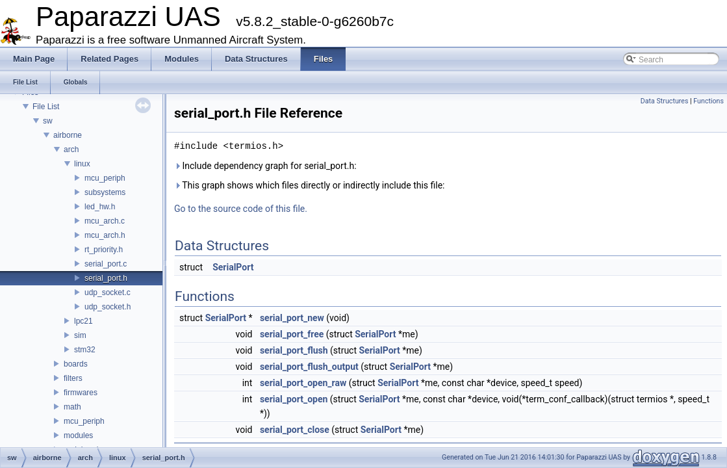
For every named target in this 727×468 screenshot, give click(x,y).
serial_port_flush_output (309, 366)
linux (82, 163)
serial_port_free (292, 334)
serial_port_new (292, 318)
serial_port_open (293, 399)
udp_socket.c (107, 292)
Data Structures (665, 101)
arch (71, 149)
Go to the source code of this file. (240, 208)
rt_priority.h (103, 249)
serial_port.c (105, 263)
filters (73, 378)
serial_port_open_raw (303, 383)
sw (48, 120)
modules (78, 435)
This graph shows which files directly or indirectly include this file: (309, 185)
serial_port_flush (294, 350)
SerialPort (232, 267)
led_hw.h (99, 206)
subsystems (104, 192)
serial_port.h (105, 278)
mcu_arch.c (104, 221)
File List (45, 106)
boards (76, 364)
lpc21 (83, 321)
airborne (67, 135)
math (72, 406)
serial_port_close (294, 429)
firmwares (80, 392)
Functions (708, 101)
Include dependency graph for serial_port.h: (265, 166)
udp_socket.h (107, 306)
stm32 (85, 349)
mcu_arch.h (104, 235)
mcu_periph (104, 178)
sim (80, 335)
